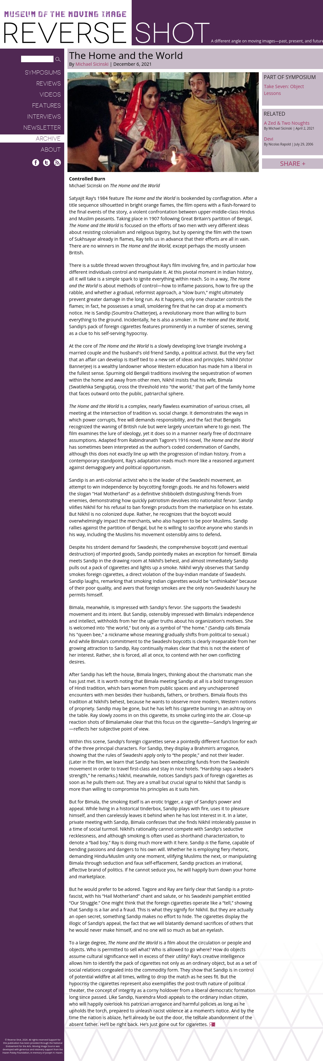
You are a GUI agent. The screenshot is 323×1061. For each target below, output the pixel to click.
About (51, 150)
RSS (57, 162)
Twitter (46, 162)
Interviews (44, 117)
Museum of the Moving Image (65, 14)
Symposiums (43, 72)
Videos (50, 95)
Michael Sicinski (92, 64)
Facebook (36, 162)
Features (46, 106)
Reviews (48, 83)
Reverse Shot (106, 32)
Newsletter (42, 128)
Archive (48, 139)
